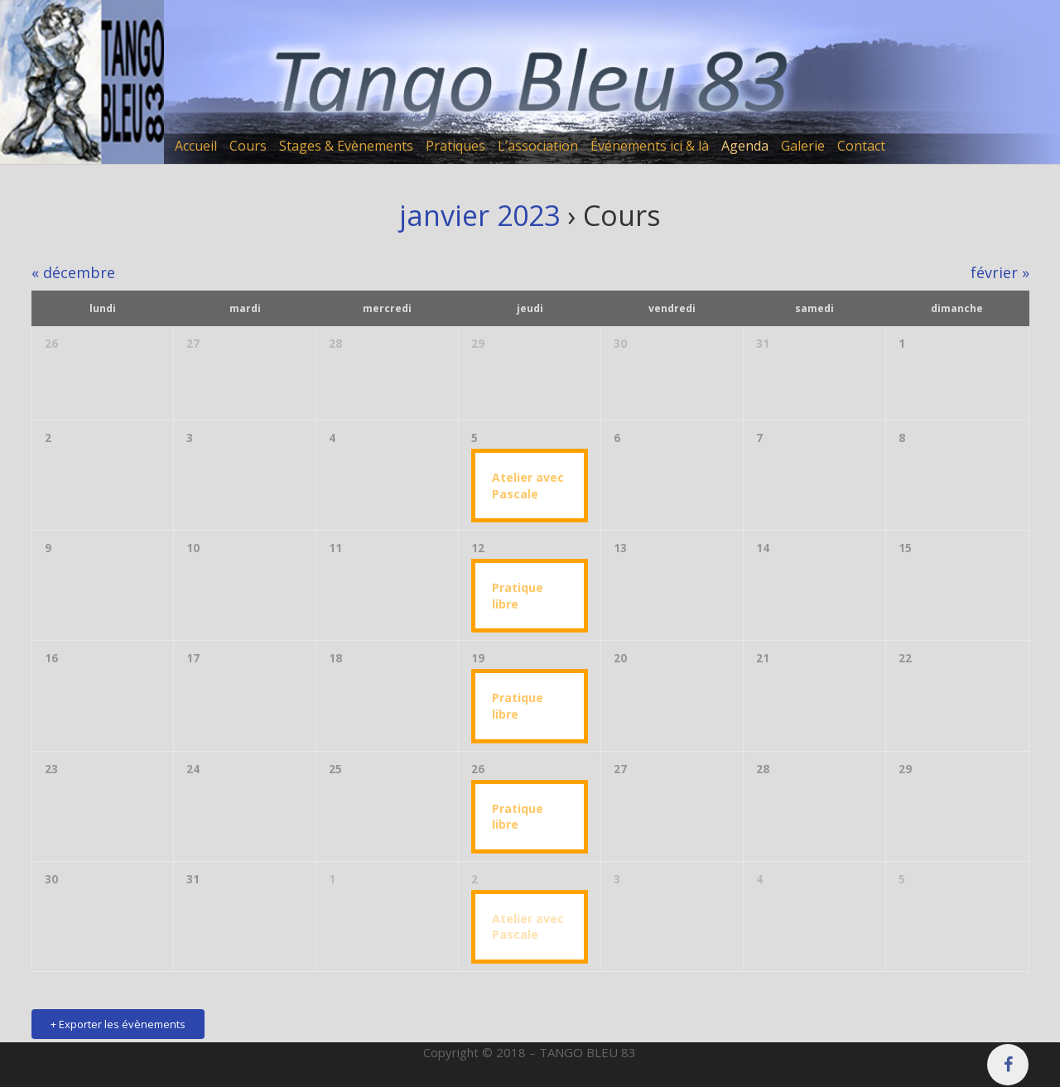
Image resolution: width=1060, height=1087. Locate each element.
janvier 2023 (479, 215)
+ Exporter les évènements (118, 1024)
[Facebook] (1008, 1064)
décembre (73, 272)
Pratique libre (517, 596)
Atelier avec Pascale (528, 485)
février (1000, 272)
